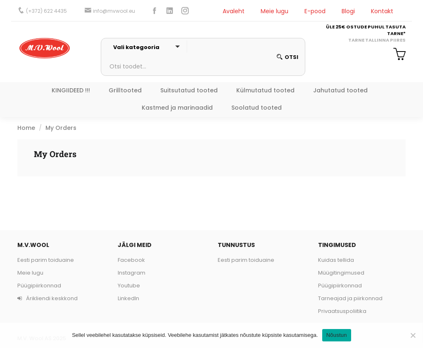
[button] (396, 55)
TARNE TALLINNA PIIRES (377, 40)
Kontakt (382, 11)
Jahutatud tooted (340, 90)
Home (26, 128)
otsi (287, 57)
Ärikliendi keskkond (47, 298)
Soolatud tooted (256, 107)
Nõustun (336, 335)
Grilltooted (125, 90)
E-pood (315, 11)
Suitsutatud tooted (189, 90)
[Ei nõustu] (413, 335)
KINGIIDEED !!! (71, 90)
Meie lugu (274, 11)
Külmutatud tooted (265, 90)
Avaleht (234, 11)
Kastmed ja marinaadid (177, 107)
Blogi (348, 11)
